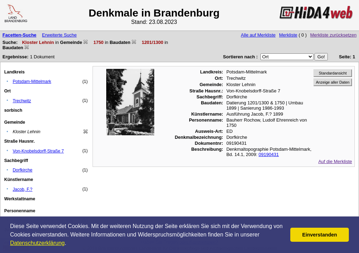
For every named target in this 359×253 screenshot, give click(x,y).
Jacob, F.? (22, 189)
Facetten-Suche (19, 35)
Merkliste (288, 35)
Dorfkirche (22, 170)
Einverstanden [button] (319, 235)
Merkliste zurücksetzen (333, 35)
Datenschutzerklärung (37, 243)
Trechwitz (22, 100)
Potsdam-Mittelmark (32, 81)
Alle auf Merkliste (258, 35)
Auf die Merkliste (335, 161)
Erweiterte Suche (59, 35)
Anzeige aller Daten (333, 82)
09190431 (268, 154)
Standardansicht (333, 73)
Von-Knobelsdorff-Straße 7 (38, 151)
